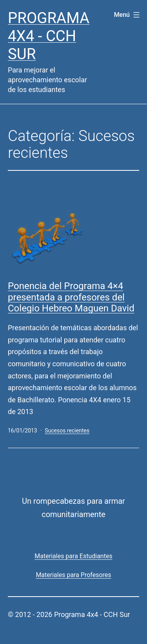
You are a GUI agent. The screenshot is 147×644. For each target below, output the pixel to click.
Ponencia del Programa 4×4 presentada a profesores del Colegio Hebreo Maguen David (71, 297)
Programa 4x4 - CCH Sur (48, 36)
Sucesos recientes (67, 430)
